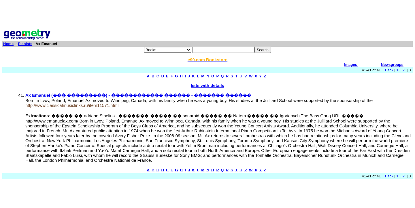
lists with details (207, 85)
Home (8, 44)
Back (389, 70)
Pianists (25, 44)
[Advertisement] (207, 15)
